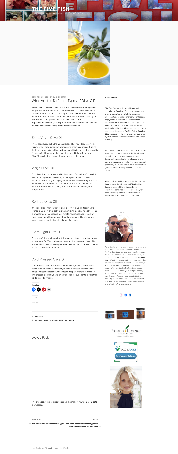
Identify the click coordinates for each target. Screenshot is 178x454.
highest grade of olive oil (69, 144)
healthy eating (49, 320)
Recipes (39, 317)
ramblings (123, 271)
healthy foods (66, 320)
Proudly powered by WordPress (59, 448)
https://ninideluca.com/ (42, 122)
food (37, 320)
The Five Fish (51, 9)
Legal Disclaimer (37, 448)
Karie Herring (60, 97)
